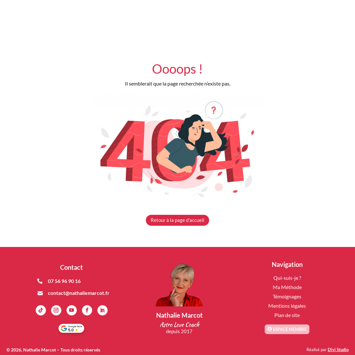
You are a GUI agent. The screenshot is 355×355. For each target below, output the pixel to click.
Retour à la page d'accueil (177, 220)
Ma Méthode (287, 287)
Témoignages (287, 296)
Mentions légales (287, 306)
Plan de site (287, 315)
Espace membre (289, 329)
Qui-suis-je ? (287, 278)
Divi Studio (338, 349)
